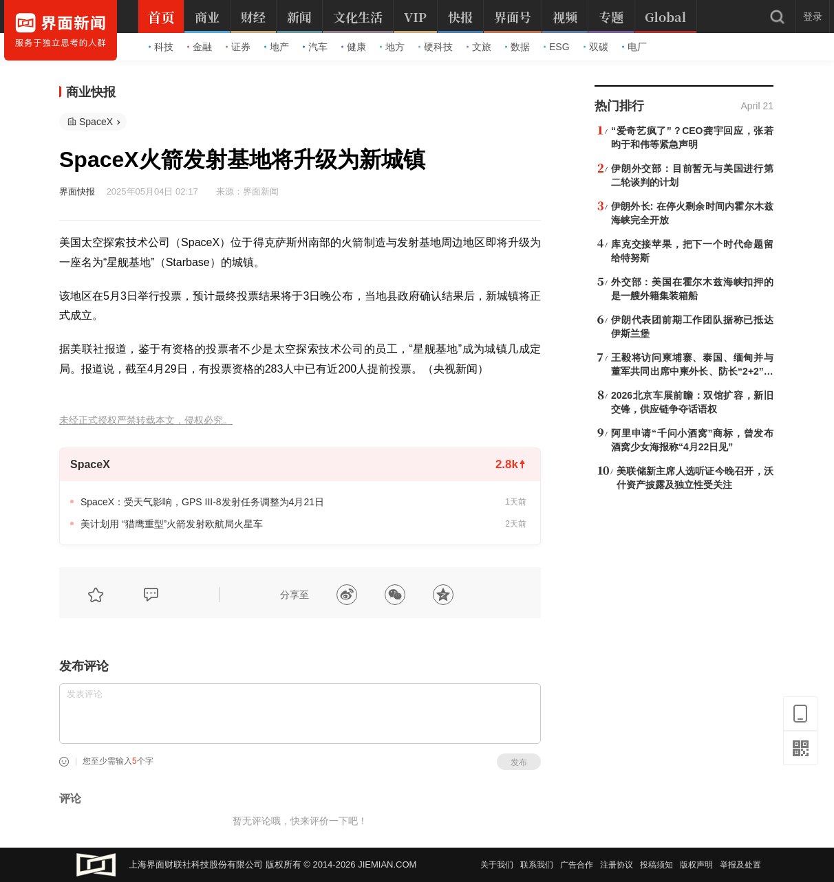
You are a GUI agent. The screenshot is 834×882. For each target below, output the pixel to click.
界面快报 (77, 191)
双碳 (596, 46)
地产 (276, 46)
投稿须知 (656, 865)
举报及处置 (740, 865)
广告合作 (576, 865)
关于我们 (496, 865)
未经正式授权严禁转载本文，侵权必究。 (146, 420)
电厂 (634, 46)
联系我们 (536, 865)
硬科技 (435, 46)
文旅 (479, 46)
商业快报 (91, 92)
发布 (519, 762)
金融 (199, 46)
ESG (557, 46)
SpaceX (96, 121)
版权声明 (696, 865)
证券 (238, 46)
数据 (517, 46)
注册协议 (616, 865)
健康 (353, 46)
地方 (392, 46)
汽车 (315, 46)
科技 (161, 46)
